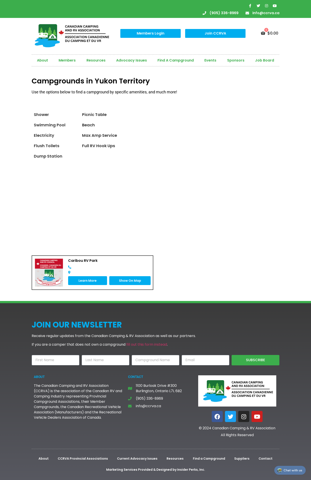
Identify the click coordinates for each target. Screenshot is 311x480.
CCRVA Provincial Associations (83, 458)
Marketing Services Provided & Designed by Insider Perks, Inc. (155, 469)
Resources (96, 60)
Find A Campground (175, 60)
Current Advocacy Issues (137, 458)
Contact (266, 458)
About (42, 60)
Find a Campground (209, 458)
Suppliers (242, 458)
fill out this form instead (146, 344)
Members (67, 60)
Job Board (264, 60)
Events (210, 60)
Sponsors (235, 60)
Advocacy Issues (131, 60)
